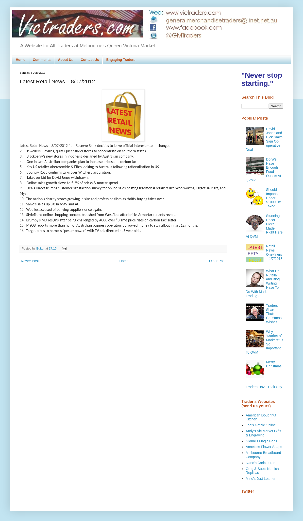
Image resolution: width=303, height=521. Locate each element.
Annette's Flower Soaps (264, 447)
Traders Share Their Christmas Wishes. (274, 314)
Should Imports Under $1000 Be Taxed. (273, 198)
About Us (65, 60)
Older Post (217, 261)
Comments (41, 60)
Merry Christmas (274, 364)
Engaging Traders (120, 60)
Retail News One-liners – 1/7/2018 (274, 252)
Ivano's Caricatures (260, 463)
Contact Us (90, 60)
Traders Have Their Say (264, 387)
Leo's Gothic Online (261, 425)
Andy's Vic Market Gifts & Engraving (263, 433)
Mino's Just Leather (261, 479)
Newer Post (30, 261)
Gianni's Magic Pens (261, 441)
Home (20, 60)
